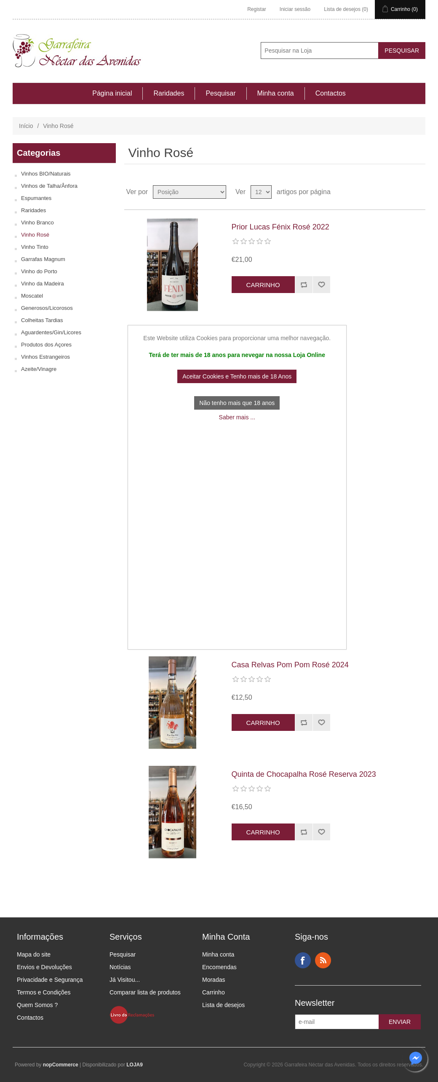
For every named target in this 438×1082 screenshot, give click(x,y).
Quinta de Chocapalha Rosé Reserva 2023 (304, 774)
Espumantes (36, 198)
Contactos (330, 93)
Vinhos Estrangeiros (45, 357)
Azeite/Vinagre (38, 369)
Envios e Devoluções (44, 967)
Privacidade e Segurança (50, 979)
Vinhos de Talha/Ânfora (49, 186)
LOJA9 (134, 1065)
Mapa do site (34, 954)
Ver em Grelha (403, 192)
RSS (323, 960)
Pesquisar (220, 93)
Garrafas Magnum (43, 259)
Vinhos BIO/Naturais (46, 174)
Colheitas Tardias (42, 320)
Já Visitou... (125, 979)
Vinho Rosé (35, 235)
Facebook (303, 960)
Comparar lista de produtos (145, 992)
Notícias (120, 967)
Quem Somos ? (37, 1005)
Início (26, 126)
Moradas (213, 979)
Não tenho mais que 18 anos (237, 403)
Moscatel (32, 296)
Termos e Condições (44, 992)
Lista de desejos (223, 1005)
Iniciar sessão (295, 9)
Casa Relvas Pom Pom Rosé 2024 (290, 665)
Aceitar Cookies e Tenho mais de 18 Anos (236, 376)
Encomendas (219, 967)
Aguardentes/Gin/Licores (51, 332)
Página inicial (112, 93)
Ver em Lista (418, 192)
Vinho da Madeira (42, 283)
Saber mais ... (237, 417)
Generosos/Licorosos (47, 308)
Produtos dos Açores (46, 344)
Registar (256, 9)
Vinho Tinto (34, 247)
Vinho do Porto (39, 271)
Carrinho (213, 992)
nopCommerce (60, 1065)
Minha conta (275, 93)
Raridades (168, 93)
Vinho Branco (37, 222)
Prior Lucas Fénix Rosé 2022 (280, 227)
